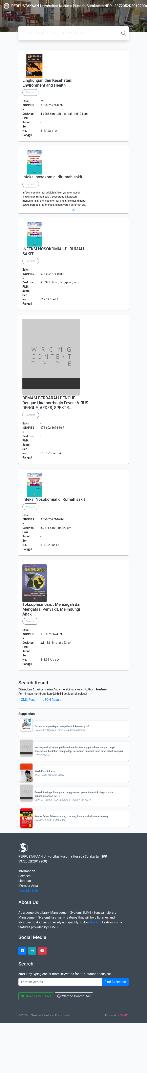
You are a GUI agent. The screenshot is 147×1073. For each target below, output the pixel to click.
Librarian (24, 881)
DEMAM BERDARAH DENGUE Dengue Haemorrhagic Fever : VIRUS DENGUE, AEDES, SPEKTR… (55, 403)
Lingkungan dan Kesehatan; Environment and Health (47, 83)
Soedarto (31, 92)
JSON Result (52, 700)
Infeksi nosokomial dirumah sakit (52, 176)
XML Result (29, 700)
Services (24, 876)
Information (26, 871)
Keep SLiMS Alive (36, 996)
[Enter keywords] (60, 982)
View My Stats (28, 890)
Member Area (28, 886)
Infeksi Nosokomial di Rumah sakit (53, 499)
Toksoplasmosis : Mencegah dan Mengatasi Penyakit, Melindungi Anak (52, 609)
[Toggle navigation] (9, 14)
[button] (73, 210)
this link (95, 922)
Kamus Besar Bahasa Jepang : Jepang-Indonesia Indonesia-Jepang (71, 816)
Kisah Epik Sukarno (45, 771)
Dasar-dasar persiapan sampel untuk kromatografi (62, 726)
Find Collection (115, 982)
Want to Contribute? (74, 996)
